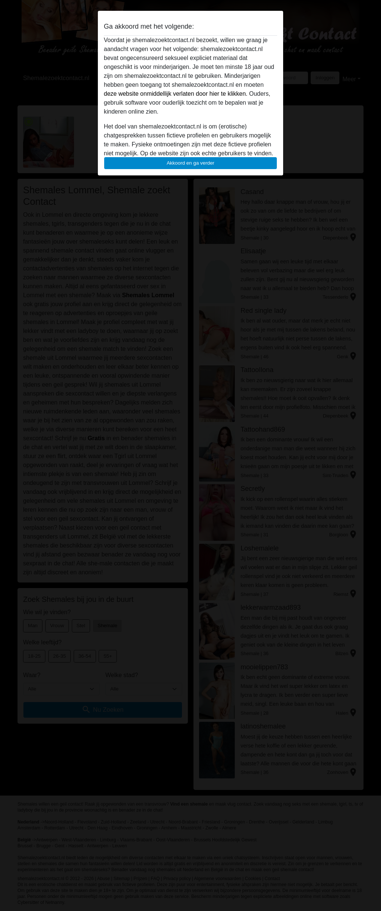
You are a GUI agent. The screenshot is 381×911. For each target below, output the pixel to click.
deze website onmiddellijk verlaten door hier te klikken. (175, 94)
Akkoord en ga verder (190, 163)
